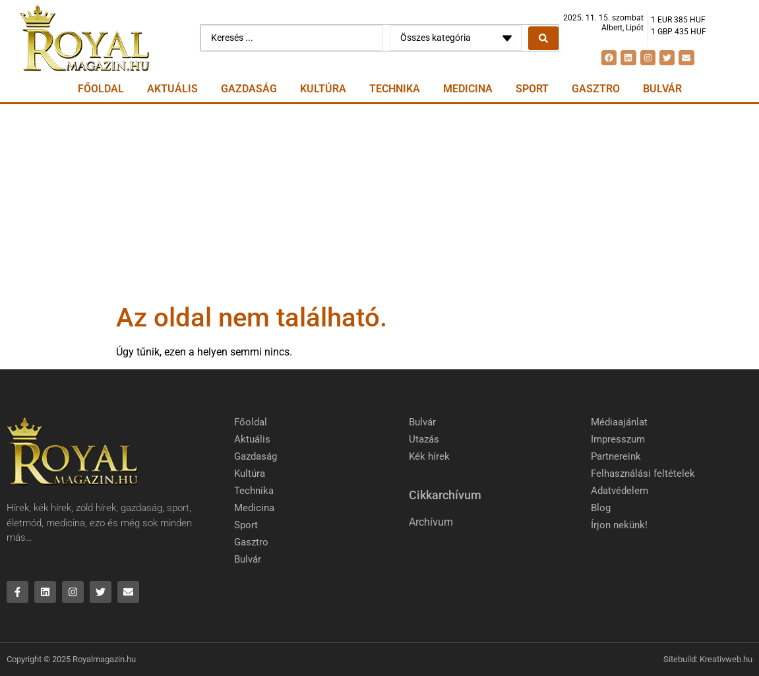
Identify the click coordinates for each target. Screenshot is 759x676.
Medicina (468, 88)
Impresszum (618, 439)
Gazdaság (249, 88)
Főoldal (101, 88)
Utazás (424, 439)
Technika (394, 88)
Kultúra (323, 88)
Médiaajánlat (619, 422)
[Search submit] (543, 38)
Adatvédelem (619, 491)
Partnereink (616, 456)
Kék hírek (429, 456)
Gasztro (596, 88)
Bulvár (662, 88)
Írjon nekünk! (619, 525)
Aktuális (172, 88)
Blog (601, 508)
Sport (532, 88)
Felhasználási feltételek (643, 473)
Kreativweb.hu (726, 659)
